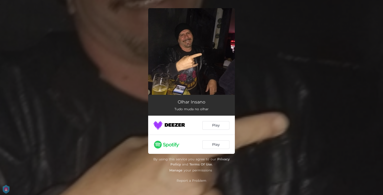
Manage (176, 170)
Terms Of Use (200, 164)
